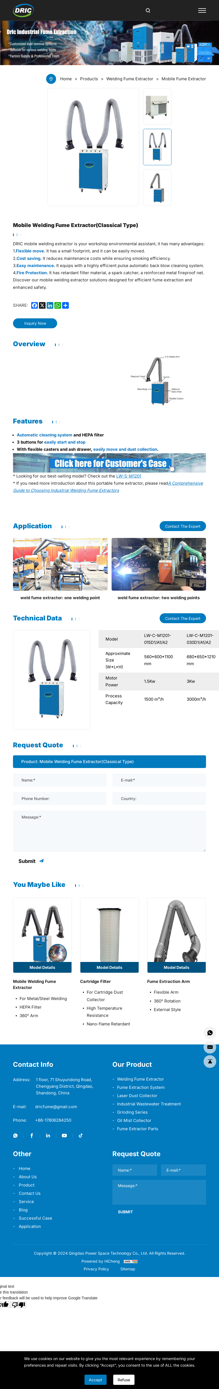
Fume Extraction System (141, 1087)
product (27, 1185)
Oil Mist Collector (134, 1120)
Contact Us (30, 1193)
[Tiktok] (80, 1135)
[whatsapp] (58, 305)
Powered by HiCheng (100, 1261)
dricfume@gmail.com (56, 1106)
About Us (28, 1176)
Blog (23, 1209)
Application (30, 1226)
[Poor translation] (18, 1304)
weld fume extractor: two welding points (159, 597)
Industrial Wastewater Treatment (149, 1104)
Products (89, 78)
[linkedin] (50, 305)
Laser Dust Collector (137, 1095)
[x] (42, 305)
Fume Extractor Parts (137, 1128)
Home (66, 78)
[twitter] (15, 1135)
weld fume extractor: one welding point (60, 597)
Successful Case (35, 1218)
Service (26, 1201)
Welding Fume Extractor (140, 1079)
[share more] (65, 305)
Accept (95, 1379)
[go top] (210, 1061)
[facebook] (34, 305)
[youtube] (64, 1135)
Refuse (124, 1379)
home (24, 1168)
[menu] (202, 10)
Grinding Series (132, 1112)
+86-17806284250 (53, 1120)
